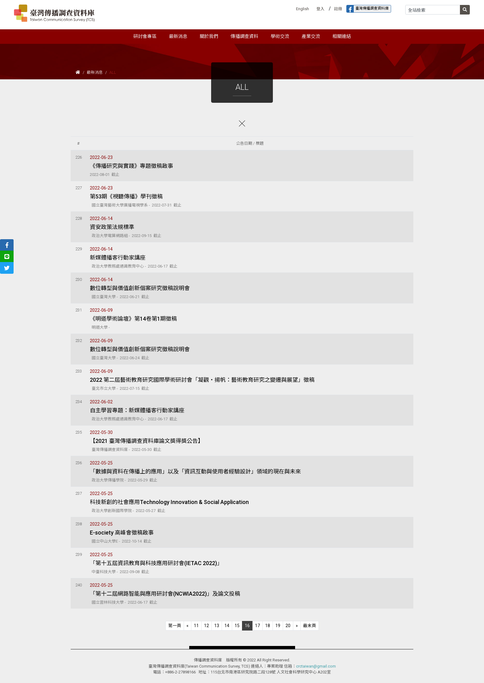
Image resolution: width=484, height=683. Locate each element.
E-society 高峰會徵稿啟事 (122, 532)
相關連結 (341, 36)
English (302, 8)
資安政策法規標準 (112, 227)
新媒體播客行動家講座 (117, 257)
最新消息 (95, 72)
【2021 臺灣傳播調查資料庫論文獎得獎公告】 (146, 441)
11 (196, 625)
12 (206, 625)
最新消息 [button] (178, 36)
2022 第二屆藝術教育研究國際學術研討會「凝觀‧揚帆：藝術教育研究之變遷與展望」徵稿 (202, 380)
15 (237, 625)
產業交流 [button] (311, 36)
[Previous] (174, 626)
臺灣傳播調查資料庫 (368, 8)
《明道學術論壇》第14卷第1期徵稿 (133, 318)
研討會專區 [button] (144, 36)
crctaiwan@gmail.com (316, 666)
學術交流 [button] (280, 36)
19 (277, 625)
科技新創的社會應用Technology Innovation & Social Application (169, 502)
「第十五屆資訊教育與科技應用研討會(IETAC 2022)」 (156, 563)
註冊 (338, 8)
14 (226, 625)
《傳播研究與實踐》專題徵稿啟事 (131, 166)
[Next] (297, 626)
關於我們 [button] (209, 36)
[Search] (432, 10)
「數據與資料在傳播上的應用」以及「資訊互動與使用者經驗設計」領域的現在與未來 (195, 471)
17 (257, 625)
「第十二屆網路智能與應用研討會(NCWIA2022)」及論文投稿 (165, 593)
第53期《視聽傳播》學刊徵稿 (126, 196)
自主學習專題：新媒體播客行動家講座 (137, 410)
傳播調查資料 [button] (244, 36)
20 (288, 625)
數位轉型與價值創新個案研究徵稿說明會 (140, 288)
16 (247, 625)
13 (216, 625)
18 (267, 625)
